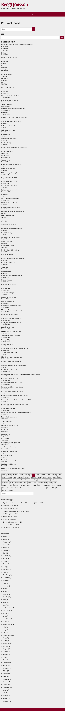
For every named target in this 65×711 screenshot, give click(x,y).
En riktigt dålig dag (6, 340)
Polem (50, 482)
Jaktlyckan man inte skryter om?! (11, 237)
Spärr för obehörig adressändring (11, 121)
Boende (5, 547)
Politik (55, 482)
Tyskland (5, 682)
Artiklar (5, 539)
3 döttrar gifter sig (6, 280)
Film (4, 572)
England (54, 474)
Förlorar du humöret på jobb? (10, 314)
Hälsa (39, 477)
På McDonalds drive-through (9, 57)
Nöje (4, 627)
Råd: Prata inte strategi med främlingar (12, 108)
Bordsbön (4, 66)
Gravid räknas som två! (8, 408)
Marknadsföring (8, 608)
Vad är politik (5, 267)
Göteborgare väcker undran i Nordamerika (13, 365)
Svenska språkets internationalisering (12, 258)
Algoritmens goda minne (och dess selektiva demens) (17, 44)
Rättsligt (5, 643)
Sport (39, 485)
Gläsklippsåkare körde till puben (10, 207)
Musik (5, 621)
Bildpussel (4, 53)
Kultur (5, 602)
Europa (59, 474)
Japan (54, 477)
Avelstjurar (4, 220)
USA (53, 487)
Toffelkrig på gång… (7, 421)
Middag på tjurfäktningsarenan (10, 443)
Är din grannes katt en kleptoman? (11, 164)
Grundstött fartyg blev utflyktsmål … (12, 318)
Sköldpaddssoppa (6, 430)
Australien (6, 542)
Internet (49, 477)
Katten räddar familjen (8, 168)
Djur (38, 474)
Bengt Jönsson (14, 5)
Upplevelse (42, 487)
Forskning (6, 578)
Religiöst (5, 646)
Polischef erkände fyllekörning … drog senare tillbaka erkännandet (20, 374)
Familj (5, 567)
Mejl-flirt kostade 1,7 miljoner (9, 460)
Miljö (53, 480)
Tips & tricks (6, 674)
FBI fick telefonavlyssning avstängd (12, 310)
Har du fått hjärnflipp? (7, 87)
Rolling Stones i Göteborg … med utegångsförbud (16, 412)
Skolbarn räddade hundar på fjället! (11, 383)
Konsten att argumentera (8, 297)
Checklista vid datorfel (8, 263)
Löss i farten (5, 438)
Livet (4, 605)
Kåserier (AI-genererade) (10, 597)
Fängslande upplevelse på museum (11, 228)
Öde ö (4, 632)
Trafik (4, 676)
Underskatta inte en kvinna (9, 451)
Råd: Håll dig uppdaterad (8, 113)
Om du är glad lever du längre (10, 198)
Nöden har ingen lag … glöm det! (10, 173)
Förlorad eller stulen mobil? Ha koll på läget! (14, 147)
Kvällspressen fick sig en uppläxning (12, 387)
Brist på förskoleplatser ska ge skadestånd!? (14, 395)
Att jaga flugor (5, 134)
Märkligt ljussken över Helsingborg (11, 361)
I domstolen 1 (5, 83)
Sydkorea (59, 485)
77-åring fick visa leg (7, 344)
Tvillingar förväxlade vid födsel (10, 335)
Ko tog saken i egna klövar (9, 216)
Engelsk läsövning (6, 233)
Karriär (59, 477)
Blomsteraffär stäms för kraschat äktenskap (14, 404)
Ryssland (5, 652)
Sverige (53, 485)
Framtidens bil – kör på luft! (9, 181)
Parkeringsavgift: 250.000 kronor (11, 331)
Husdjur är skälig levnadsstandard (11, 276)
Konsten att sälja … (7, 143)
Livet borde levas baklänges (9, 100)
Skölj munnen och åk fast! (9, 186)
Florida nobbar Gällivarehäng (10, 250)
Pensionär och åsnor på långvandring (12, 211)
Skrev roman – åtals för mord (10, 425)
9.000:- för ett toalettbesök (9, 203)
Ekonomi (43, 474)
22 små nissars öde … (7, 327)
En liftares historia (6, 74)
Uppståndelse (5, 156)
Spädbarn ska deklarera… (8, 464)
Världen (5, 698)
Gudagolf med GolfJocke (8, 284)
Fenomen (6, 569)
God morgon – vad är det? (9, 138)
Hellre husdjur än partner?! (9, 190)
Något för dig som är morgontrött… (11, 357)
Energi (48, 474)
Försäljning (6, 575)
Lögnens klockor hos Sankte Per (10, 96)
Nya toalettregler (6, 271)
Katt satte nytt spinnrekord (9, 126)
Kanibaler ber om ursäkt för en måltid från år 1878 (16, 400)
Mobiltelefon (6, 619)
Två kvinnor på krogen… (8, 293)
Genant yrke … (5, 160)
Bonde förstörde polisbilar (9, 417)
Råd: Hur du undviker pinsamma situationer (14, 117)
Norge (5, 630)
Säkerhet (5, 654)
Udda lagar (35, 487)
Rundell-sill (4, 194)
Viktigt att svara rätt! (7, 151)
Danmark (5, 550)
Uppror (48, 487)
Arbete (5, 536)
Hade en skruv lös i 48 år (8, 301)
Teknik (5, 671)
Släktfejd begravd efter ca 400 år (11, 323)
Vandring (58, 487)
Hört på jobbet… (6, 288)
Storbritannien (46, 485)
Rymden (5, 649)
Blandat (5, 545)
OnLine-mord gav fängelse (9, 177)
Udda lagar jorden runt (8, 130)
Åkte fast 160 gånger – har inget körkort (13, 468)
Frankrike (5, 580)
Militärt (48, 480)
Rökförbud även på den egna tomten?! (12, 391)
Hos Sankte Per (5, 434)
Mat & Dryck (41, 480)
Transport (6, 679)
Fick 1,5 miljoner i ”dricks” (9, 370)
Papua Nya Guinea (42, 482)
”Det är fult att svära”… (8, 104)
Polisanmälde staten (7, 455)
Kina (4, 600)
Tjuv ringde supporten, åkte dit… (10, 353)
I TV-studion (4, 91)
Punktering (4, 49)
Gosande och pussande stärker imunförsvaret (14, 348)
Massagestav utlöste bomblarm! (11, 305)
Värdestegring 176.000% (8, 224)
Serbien (5, 657)
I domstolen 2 (5, 78)
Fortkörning (4, 61)
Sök (62, 37)
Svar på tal (4, 70)
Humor (44, 477)
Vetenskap (6, 701)
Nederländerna (7, 624)
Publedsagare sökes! (7, 246)
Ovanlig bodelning (6, 241)
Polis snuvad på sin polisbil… (10, 378)
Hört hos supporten (7, 254)
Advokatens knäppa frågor (9, 447)
